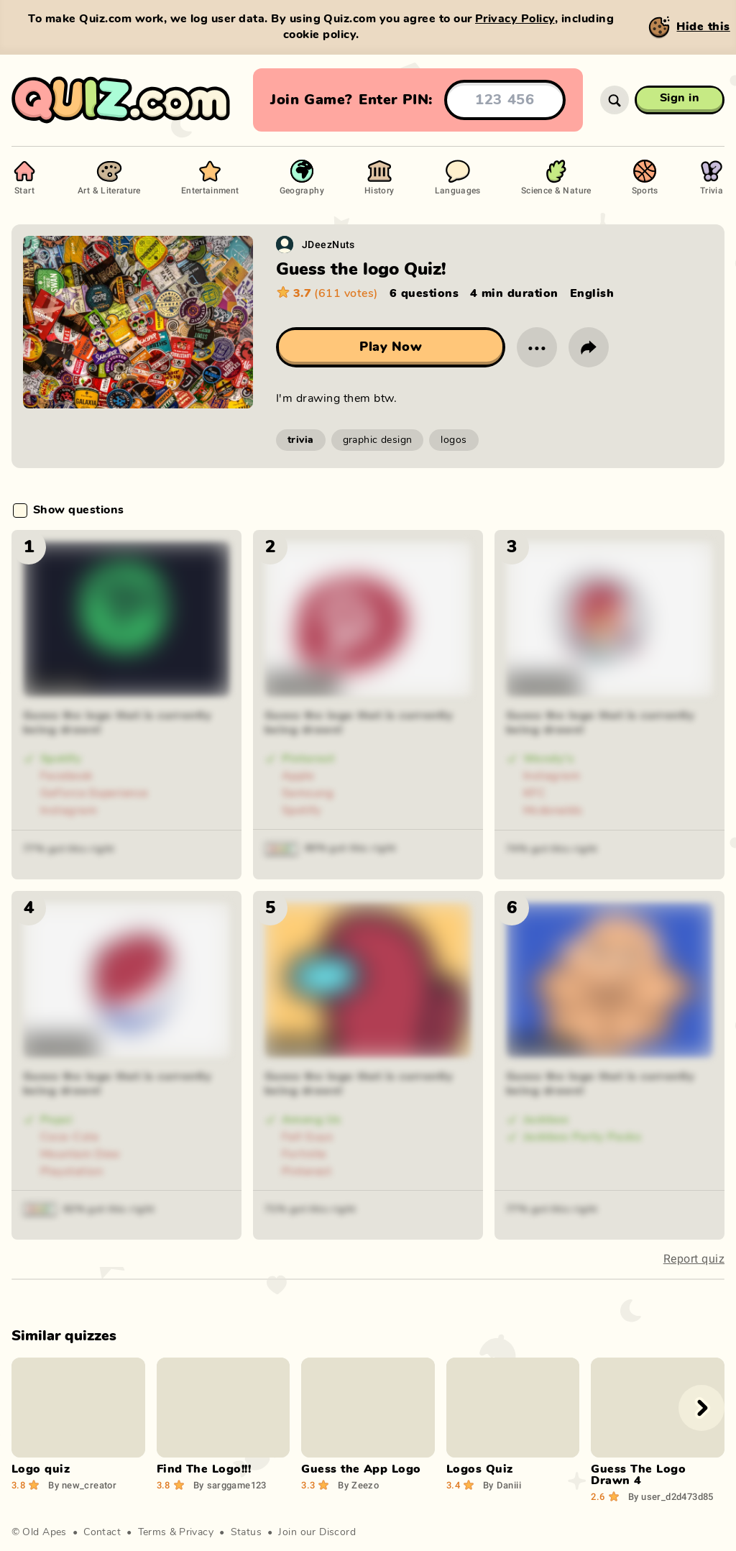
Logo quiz (41, 1469)
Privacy (196, 1532)
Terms (152, 1532)
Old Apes (44, 1532)
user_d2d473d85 (671, 1496)
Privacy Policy (515, 18)
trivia (301, 440)
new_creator (82, 1485)
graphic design (378, 440)
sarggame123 (230, 1485)
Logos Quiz (479, 1469)
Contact (102, 1532)
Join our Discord (317, 1532)
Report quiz (693, 1258)
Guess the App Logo (361, 1469)
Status (246, 1532)
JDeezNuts (328, 244)
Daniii (502, 1485)
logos (453, 440)
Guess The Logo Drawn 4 (638, 1474)
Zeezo (358, 1485)
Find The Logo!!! (204, 1469)
